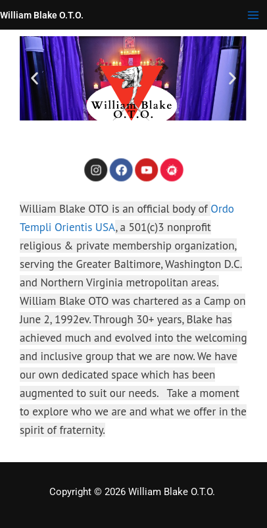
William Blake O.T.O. (42, 15)
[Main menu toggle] (253, 15)
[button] (34, 78)
